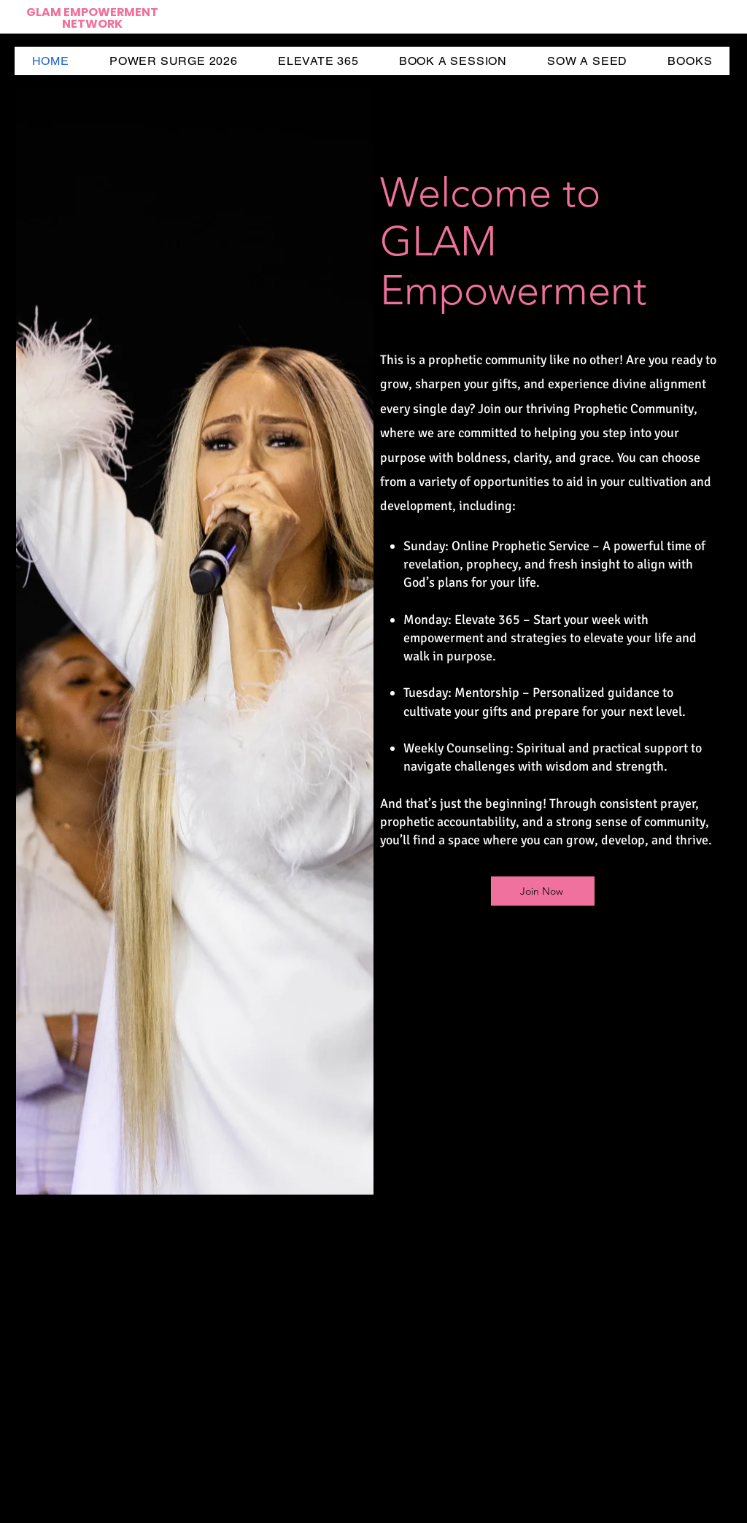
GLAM (44, 12)
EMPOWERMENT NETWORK (110, 18)
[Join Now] (543, 891)
